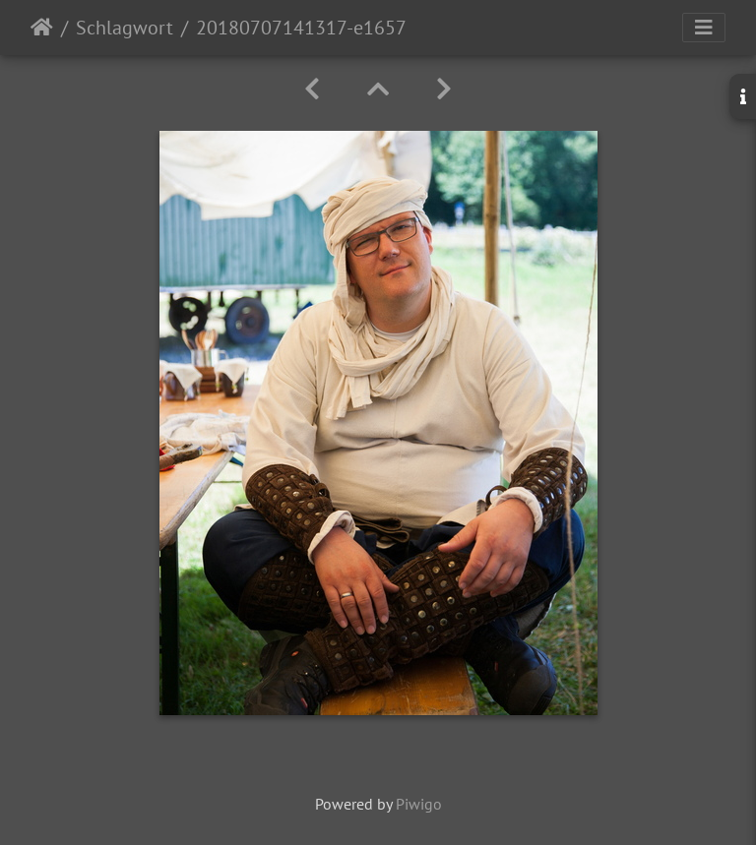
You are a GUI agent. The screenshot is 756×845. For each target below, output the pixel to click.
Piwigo (419, 804)
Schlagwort (124, 27)
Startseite (42, 27)
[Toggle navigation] (703, 27)
